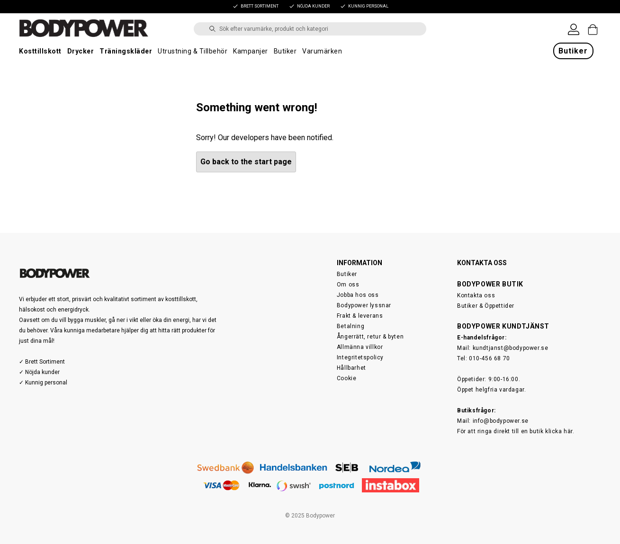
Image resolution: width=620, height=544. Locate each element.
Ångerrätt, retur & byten (370, 336)
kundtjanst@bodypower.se (510, 348)
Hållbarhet (351, 368)
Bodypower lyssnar (364, 305)
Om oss (348, 284)
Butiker (285, 51)
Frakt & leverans (360, 315)
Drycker (80, 51)
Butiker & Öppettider (485, 306)
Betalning (350, 326)
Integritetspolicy (360, 357)
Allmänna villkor (360, 347)
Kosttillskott (40, 51)
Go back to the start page (246, 161)
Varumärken (322, 51)
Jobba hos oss (358, 295)
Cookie (347, 378)
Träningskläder (125, 51)
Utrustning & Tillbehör (192, 51)
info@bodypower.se (501, 421)
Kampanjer (250, 51)
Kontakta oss (476, 295)
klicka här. (560, 431)
